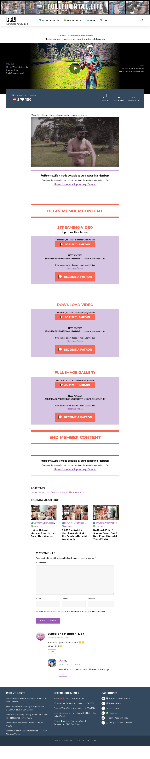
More (91, 20)
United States (76, 492)
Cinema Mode (133, 97)
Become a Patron (75, 268)
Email (65, 598)
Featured (36, 526)
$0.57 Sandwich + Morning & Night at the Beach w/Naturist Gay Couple (75, 534)
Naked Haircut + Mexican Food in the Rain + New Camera (42, 533)
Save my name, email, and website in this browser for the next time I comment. (72, 611)
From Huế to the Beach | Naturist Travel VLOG (24, 724)
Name (39, 598)
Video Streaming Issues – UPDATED (77, 703)
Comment (41, 562)
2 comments (104, 100)
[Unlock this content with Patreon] (75, 276)
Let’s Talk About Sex (73, 698)
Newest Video (73, 20)
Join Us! (105, 20)
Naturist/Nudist (59, 492)
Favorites (35, 492)
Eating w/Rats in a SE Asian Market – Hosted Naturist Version (26, 732)
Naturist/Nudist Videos (24, 95)
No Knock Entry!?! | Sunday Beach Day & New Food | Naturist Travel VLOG (104, 534)
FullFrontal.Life (88, 740)
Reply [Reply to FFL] (63, 674)
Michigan (46, 492)
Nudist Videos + (49, 20)
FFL (64, 660)
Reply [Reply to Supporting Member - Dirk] (52, 651)
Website (91, 598)
